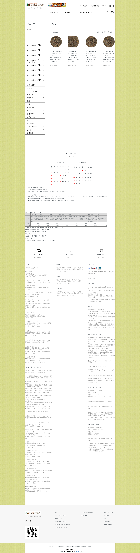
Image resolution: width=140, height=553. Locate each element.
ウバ (37, 17)
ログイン (104, 6)
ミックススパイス (33, 89)
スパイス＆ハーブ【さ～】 (34, 54)
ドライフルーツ (32, 125)
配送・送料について (69, 513)
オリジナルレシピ (85, 12)
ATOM (92, 513)
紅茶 (32, 17)
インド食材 (30, 105)
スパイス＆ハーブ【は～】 (34, 64)
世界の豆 (30, 96)
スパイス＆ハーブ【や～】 (34, 74)
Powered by (70, 548)
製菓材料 (30, 131)
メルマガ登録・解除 (92, 510)
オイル (29, 109)
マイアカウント (84, 6)
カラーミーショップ (54, 545)
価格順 (104, 32)
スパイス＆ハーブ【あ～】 (34, 44)
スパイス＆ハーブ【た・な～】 (33, 59)
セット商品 (30, 121)
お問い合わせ (109, 522)
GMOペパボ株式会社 (76, 545)
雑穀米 (29, 99)
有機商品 (30, 29)
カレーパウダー (32, 86)
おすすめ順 (96, 32)
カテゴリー (52, 12)
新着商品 (67, 12)
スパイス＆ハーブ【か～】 (34, 49)
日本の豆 (30, 93)
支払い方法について (69, 519)
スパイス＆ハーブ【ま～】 (34, 69)
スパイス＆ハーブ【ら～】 (34, 79)
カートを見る (109, 519)
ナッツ (29, 128)
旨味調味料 (30, 112)
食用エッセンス (32, 115)
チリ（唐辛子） (32, 83)
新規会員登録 (95, 6)
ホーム (27, 17)
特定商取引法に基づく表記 (71, 522)
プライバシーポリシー (70, 525)
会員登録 (108, 513)
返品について (67, 516)
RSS (88, 513)
